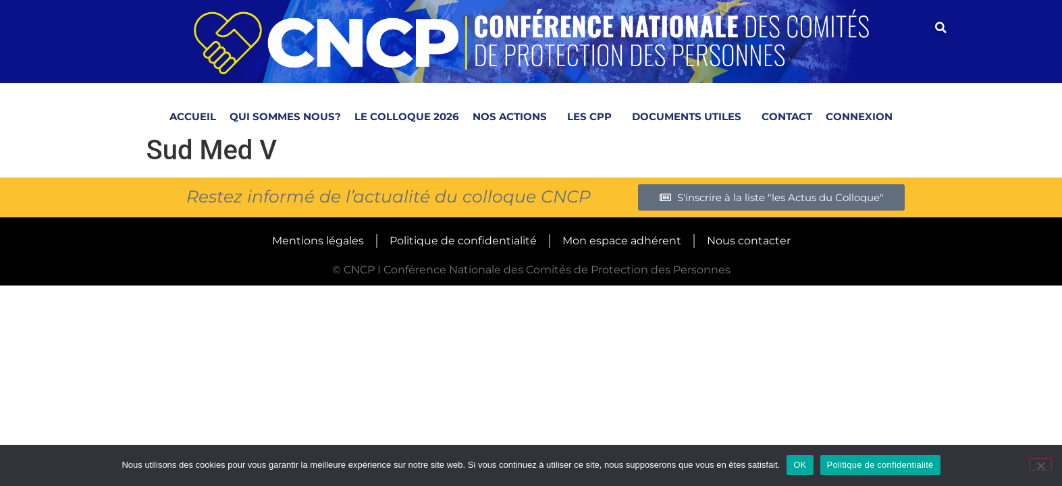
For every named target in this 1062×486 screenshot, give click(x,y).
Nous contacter (749, 240)
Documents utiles (690, 116)
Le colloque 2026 (406, 116)
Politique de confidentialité (463, 240)
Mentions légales (318, 240)
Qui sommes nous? (285, 116)
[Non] (1040, 464)
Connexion (859, 116)
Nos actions (513, 116)
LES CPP (592, 116)
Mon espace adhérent (621, 240)
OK (799, 465)
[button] (940, 28)
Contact (787, 116)
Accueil (192, 116)
